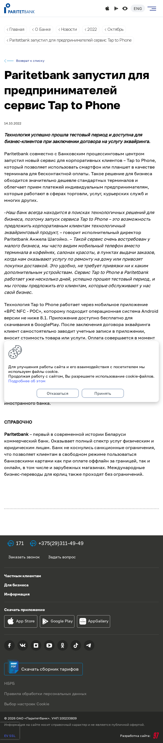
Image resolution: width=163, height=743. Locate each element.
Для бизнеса (16, 584)
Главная (16, 29)
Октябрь (115, 29)
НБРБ (9, 683)
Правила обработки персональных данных (45, 693)
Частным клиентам (22, 575)
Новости (69, 29)
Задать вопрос (62, 556)
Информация (17, 594)
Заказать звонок (24, 556)
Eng (138, 8)
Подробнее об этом (26, 380)
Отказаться (57, 393)
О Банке (43, 29)
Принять (102, 393)
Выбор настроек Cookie (26, 703)
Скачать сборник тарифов (50, 669)
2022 (92, 29)
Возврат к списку (30, 61)
